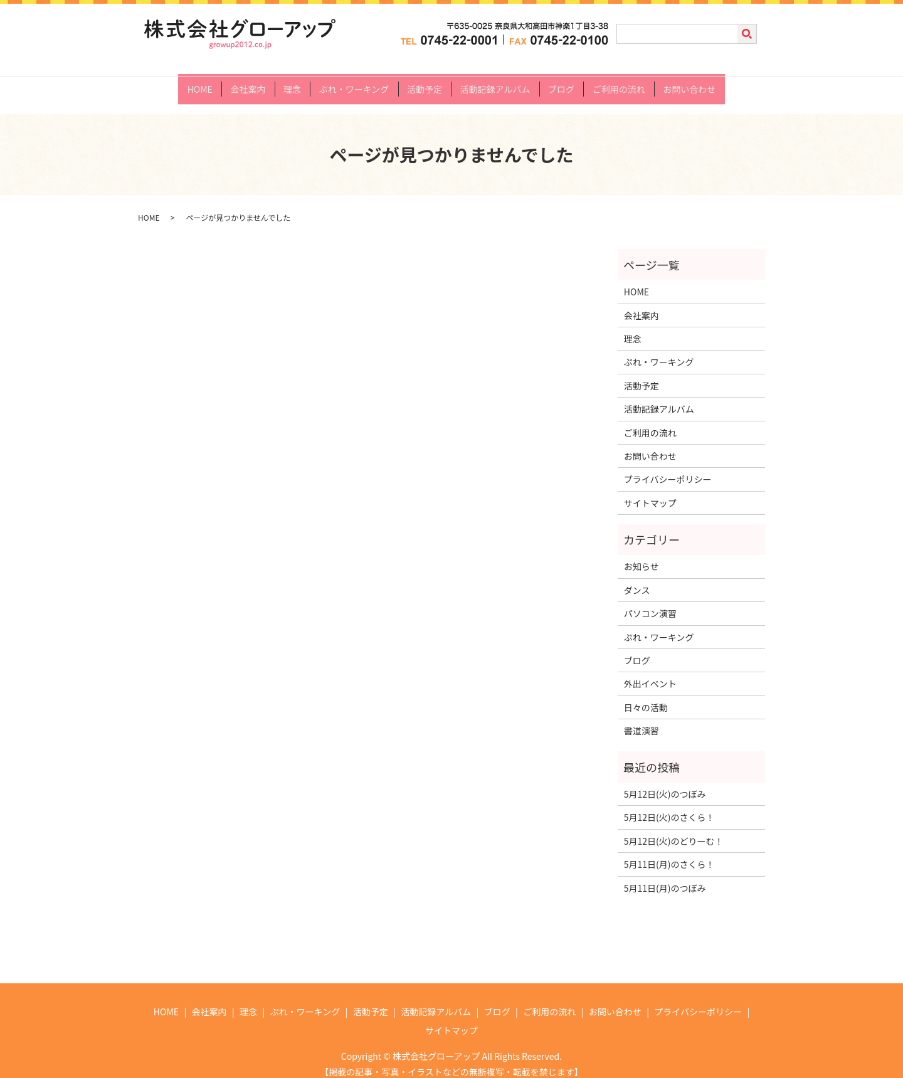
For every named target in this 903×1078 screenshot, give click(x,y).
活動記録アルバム (498, 83)
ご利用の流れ (628, 83)
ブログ (567, 83)
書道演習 (641, 720)
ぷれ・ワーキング (351, 83)
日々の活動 (646, 696)
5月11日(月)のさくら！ (669, 853)
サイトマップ (650, 491)
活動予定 (424, 83)
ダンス (637, 579)
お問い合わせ (701, 83)
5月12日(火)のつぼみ (665, 782)
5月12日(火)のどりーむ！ (674, 829)
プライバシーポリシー (668, 468)
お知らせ (641, 555)
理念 (286, 83)
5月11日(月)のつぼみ (665, 876)
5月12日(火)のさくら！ (669, 806)
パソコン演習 (650, 602)
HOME (187, 83)
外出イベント (650, 673)
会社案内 (238, 83)
